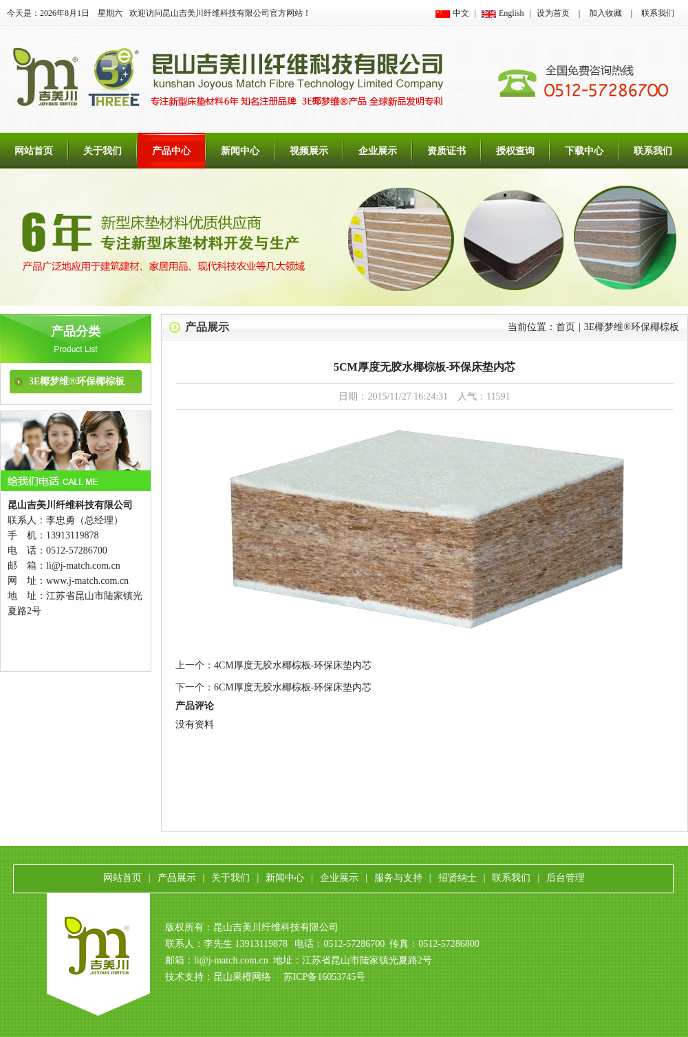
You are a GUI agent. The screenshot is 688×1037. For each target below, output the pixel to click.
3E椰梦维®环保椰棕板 (77, 381)
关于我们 (102, 151)
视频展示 (309, 151)
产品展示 (207, 327)
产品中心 (171, 151)
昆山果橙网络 (242, 977)
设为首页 (553, 13)
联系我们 (657, 13)
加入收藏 (605, 13)
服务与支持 (398, 878)
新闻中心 (240, 151)
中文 (461, 13)
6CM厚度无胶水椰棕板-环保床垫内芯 (293, 687)
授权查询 (515, 151)
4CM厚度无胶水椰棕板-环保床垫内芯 (293, 665)
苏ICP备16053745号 (324, 977)
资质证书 (446, 151)
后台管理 (565, 878)
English (511, 13)
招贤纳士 (457, 878)
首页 (565, 327)
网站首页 (33, 151)
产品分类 (75, 331)
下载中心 (584, 151)
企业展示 (377, 151)
